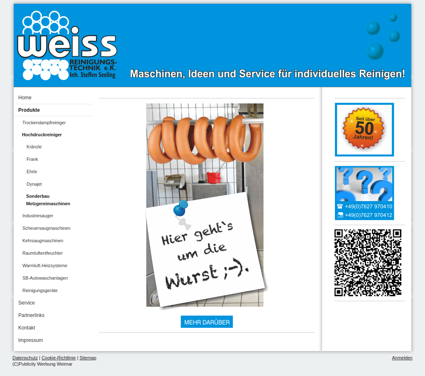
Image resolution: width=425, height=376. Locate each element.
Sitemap (88, 357)
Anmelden (402, 357)
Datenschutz (25, 357)
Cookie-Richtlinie (59, 357)
